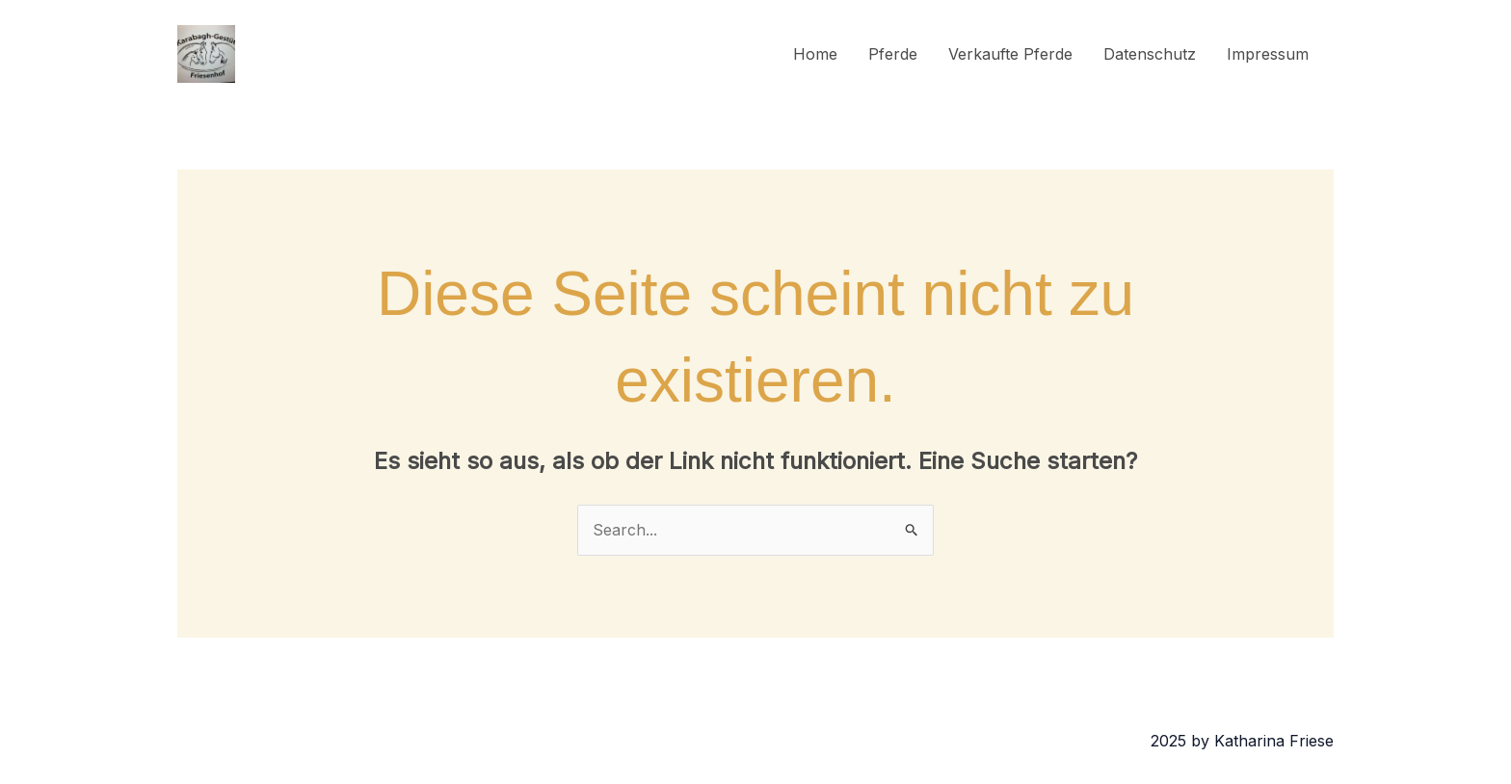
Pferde (892, 54)
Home (815, 54)
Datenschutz (1149, 54)
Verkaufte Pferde (1010, 54)
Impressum (1268, 54)
